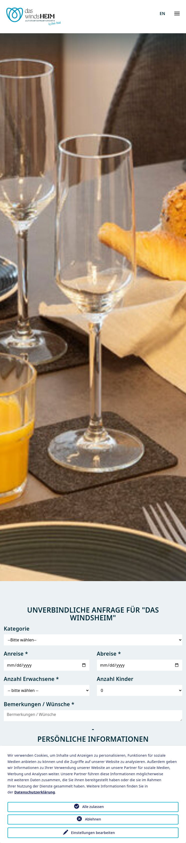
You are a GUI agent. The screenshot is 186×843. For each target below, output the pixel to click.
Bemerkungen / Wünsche (39, 704)
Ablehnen (93, 819)
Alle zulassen (93, 806)
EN (162, 13)
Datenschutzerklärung (34, 792)
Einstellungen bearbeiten (93, 832)
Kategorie (17, 628)
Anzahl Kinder (115, 678)
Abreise (109, 653)
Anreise (16, 653)
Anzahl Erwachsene (31, 678)
